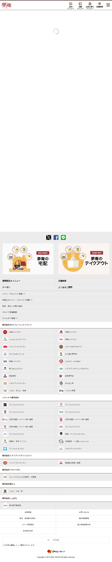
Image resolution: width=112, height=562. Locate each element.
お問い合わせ (84, 512)
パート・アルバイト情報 (12, 294)
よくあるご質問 (65, 287)
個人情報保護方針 (84, 524)
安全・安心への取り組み (12, 306)
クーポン (6, 287)
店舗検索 (99, 7)
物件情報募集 (84, 518)
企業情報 (28, 512)
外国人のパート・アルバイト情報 (16, 300)
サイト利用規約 (28, 524)
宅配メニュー (80, 7)
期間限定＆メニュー (11, 281)
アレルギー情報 (8, 318)
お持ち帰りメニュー (90, 7)
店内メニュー (70, 7)
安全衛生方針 (28, 531)
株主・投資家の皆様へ (28, 518)
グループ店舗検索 (9, 312)
